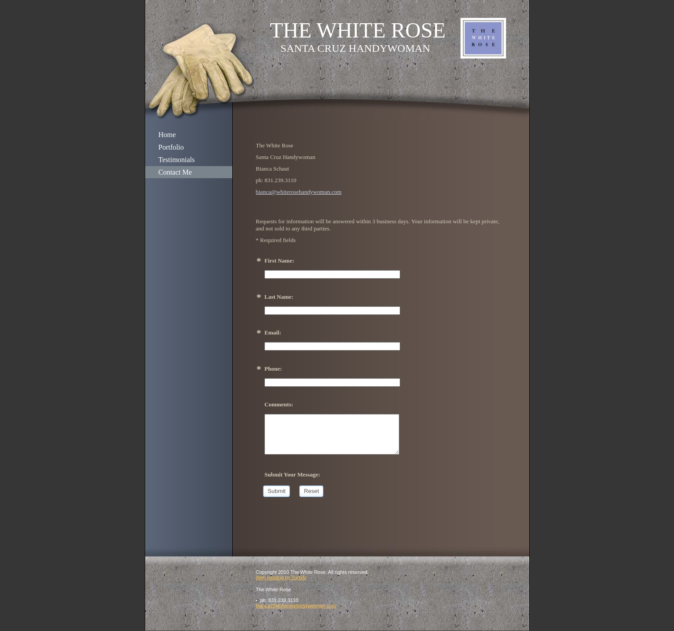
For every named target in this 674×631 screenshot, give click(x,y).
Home (167, 134)
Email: (272, 332)
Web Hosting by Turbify (281, 577)
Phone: (273, 368)
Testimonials (177, 159)
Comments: (278, 404)
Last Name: (278, 296)
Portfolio (171, 147)
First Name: (279, 260)
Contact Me (175, 172)
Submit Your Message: (292, 474)
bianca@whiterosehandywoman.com (299, 191)
